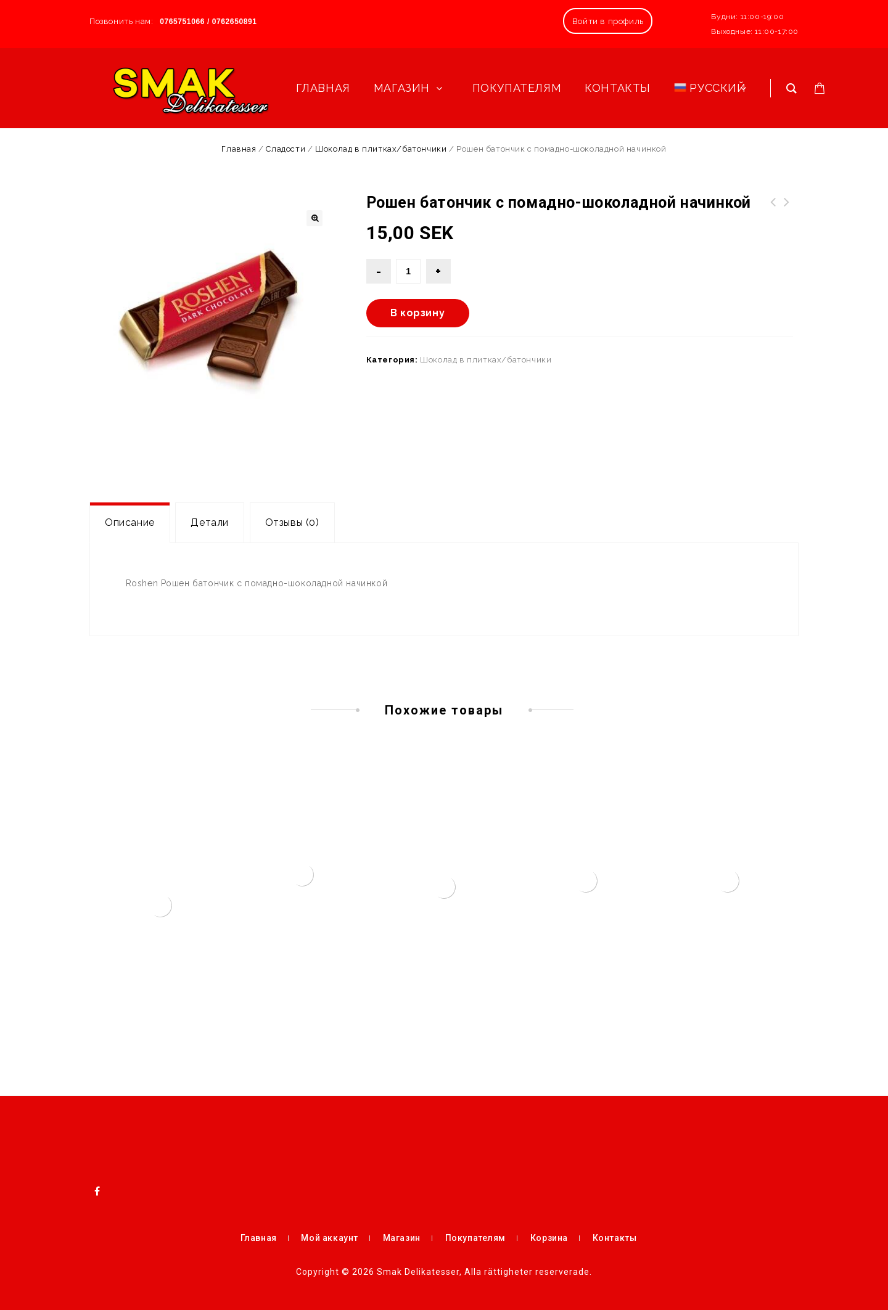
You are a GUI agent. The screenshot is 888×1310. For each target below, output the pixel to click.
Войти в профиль (608, 21)
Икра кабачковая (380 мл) (787, 209)
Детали (210, 522)
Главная (238, 149)
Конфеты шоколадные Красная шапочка (773, 209)
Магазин (402, 1238)
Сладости (285, 149)
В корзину (417, 313)
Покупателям (475, 1238)
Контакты (615, 1238)
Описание (130, 522)
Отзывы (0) (292, 522)
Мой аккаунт (329, 1238)
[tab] (129, 522)
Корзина (549, 1238)
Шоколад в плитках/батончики (380, 149)
